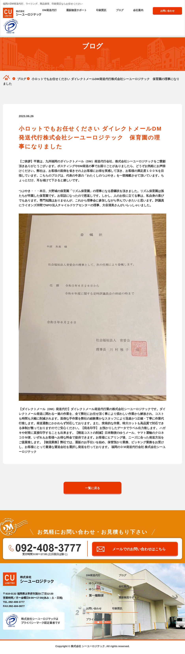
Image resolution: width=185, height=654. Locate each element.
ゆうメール (94, 584)
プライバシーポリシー (99, 621)
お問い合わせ (167, 10)
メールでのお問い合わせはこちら (140, 549)
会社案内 (138, 10)
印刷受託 (101, 10)
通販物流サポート (76, 10)
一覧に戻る (92, 488)
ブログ (120, 10)
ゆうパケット (95, 590)
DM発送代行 (49, 10)
